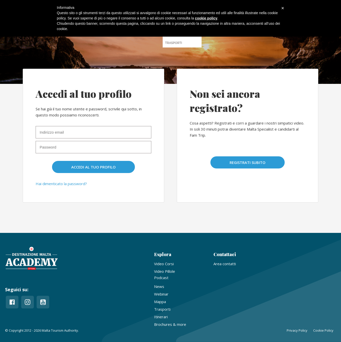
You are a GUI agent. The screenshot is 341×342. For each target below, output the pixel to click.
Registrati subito (247, 162)
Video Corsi (164, 263)
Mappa (160, 301)
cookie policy (206, 18)
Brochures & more (170, 324)
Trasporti (162, 309)
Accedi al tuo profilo (93, 166)
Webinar (161, 294)
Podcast (161, 277)
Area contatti (224, 263)
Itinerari (161, 316)
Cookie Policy (323, 330)
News (159, 286)
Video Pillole (164, 271)
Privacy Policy (297, 330)
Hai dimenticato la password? (61, 183)
